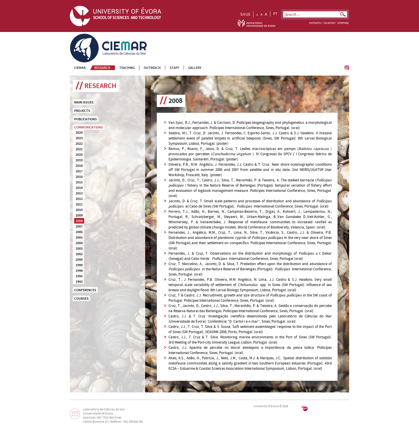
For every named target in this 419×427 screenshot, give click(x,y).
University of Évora (266, 406)
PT (275, 14)
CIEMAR (76, 36)
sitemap (343, 23)
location (329, 23)
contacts (315, 23)
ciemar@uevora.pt (95, 422)
